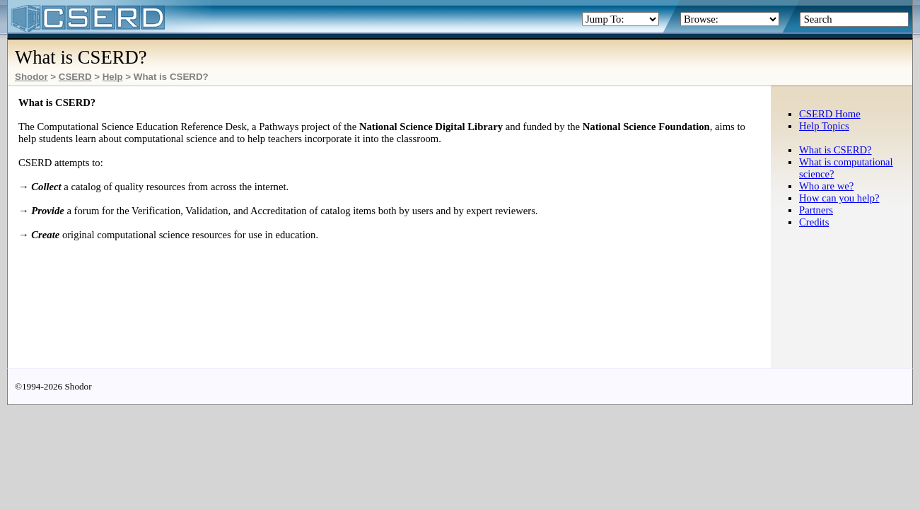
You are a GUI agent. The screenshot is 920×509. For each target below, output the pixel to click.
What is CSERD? (835, 150)
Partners (816, 210)
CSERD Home (830, 113)
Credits (814, 222)
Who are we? (826, 186)
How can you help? (839, 198)
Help (113, 76)
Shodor (31, 76)
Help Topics (824, 125)
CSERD (75, 76)
